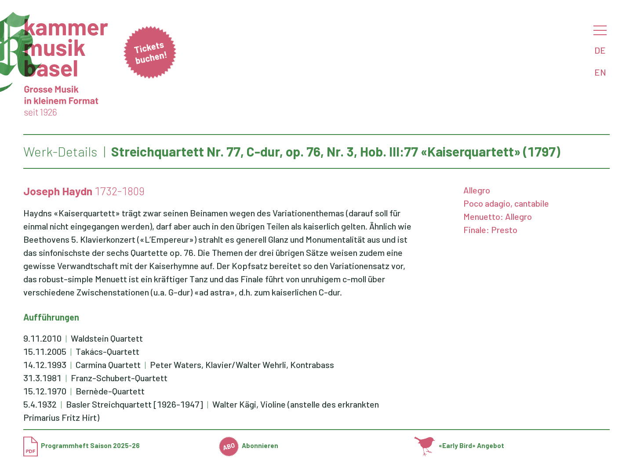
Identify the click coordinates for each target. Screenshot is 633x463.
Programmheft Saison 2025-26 (81, 445)
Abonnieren (249, 445)
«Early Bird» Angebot (459, 445)
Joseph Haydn (57, 190)
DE (600, 50)
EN (600, 72)
